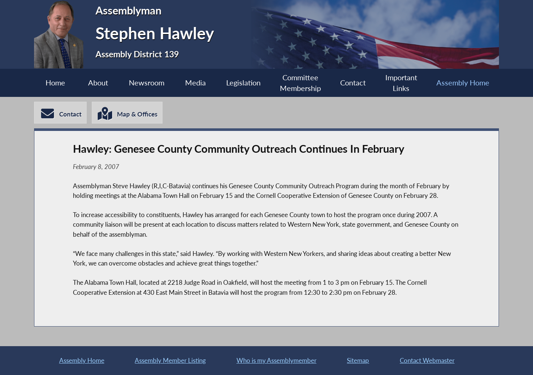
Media (195, 82)
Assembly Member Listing (170, 360)
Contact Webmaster (427, 360)
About (98, 82)
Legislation (243, 82)
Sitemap (358, 360)
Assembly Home (462, 82)
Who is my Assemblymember (276, 360)
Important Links (401, 83)
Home (55, 82)
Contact (353, 82)
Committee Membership (300, 83)
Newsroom (146, 82)
